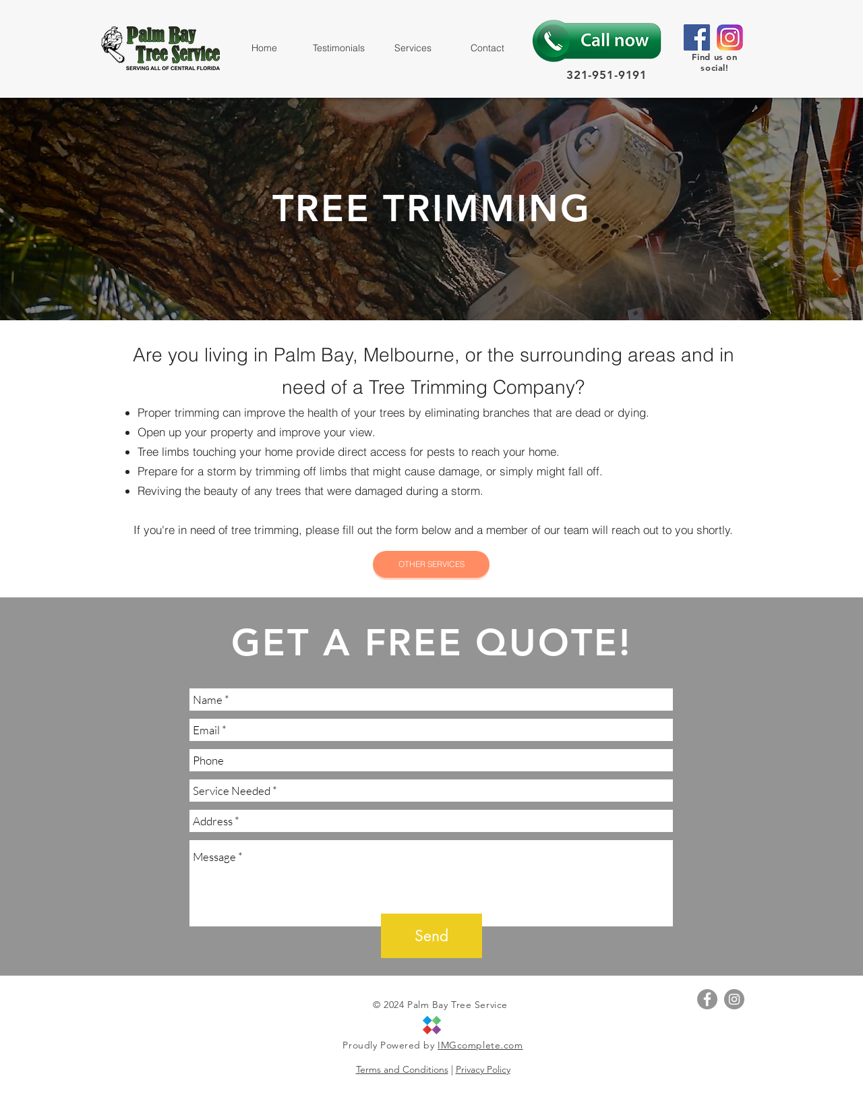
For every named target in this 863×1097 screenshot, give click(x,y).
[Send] (431, 936)
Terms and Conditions (402, 1069)
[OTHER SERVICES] (431, 564)
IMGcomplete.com (480, 1045)
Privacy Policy (483, 1069)
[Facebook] (697, 37)
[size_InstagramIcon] (730, 37)
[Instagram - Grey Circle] (734, 999)
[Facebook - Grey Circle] (707, 999)
